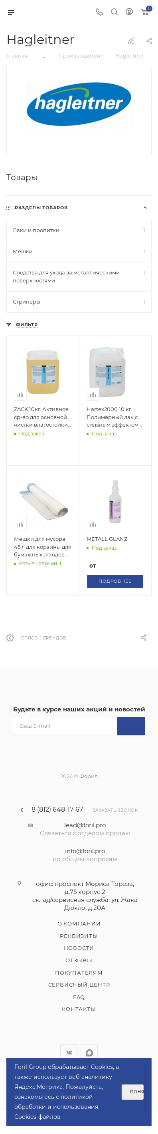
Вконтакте (68, 1052)
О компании (79, 923)
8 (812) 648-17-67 (57, 809)
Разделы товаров (41, 208)
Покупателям (79, 972)
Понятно (137, 1091)
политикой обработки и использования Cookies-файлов (56, 1106)
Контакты (79, 1009)
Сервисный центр (79, 984)
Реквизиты (79, 936)
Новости (79, 948)
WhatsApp (89, 1052)
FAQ (79, 997)
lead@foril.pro (85, 825)
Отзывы (79, 960)
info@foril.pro (85, 851)
